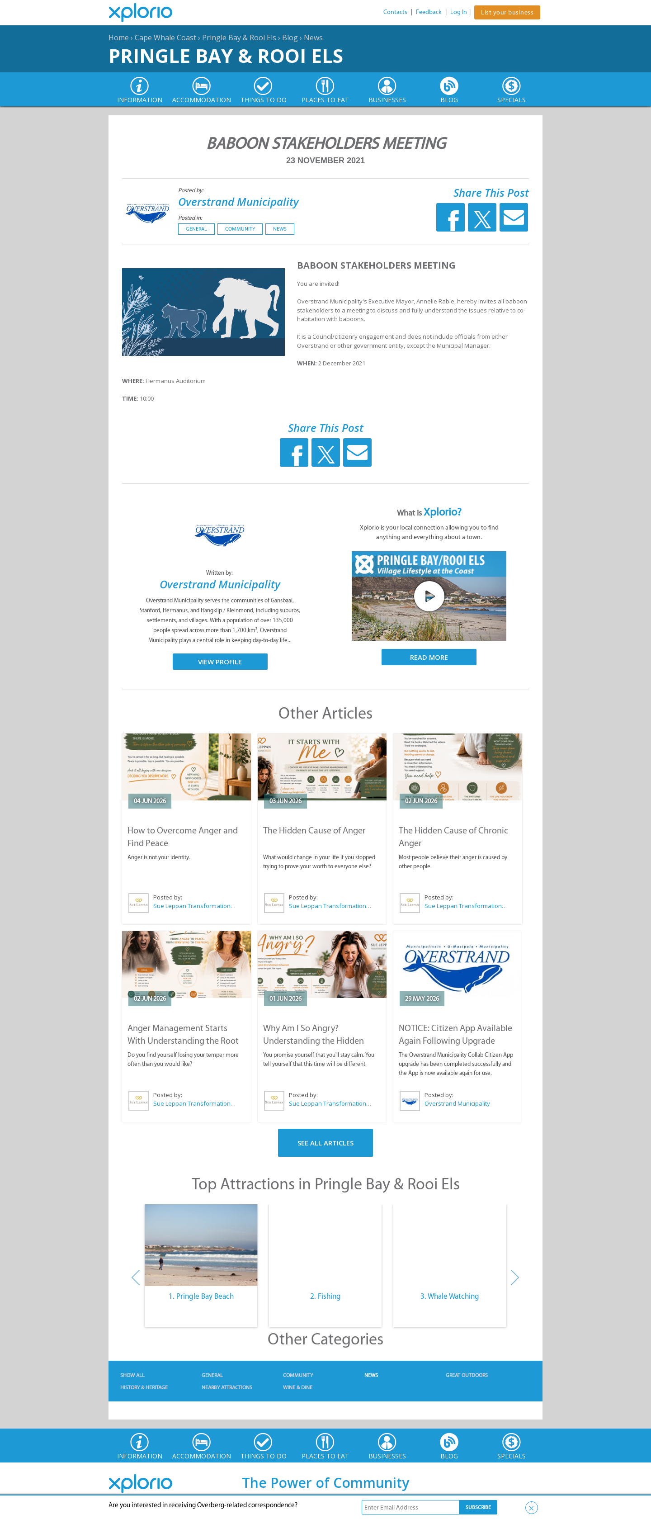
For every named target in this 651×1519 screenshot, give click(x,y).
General (196, 229)
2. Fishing (325, 1296)
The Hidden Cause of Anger (314, 830)
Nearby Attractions (227, 1387)
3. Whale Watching (449, 1296)
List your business (507, 12)
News (313, 38)
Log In (458, 12)
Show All (132, 1375)
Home (118, 38)
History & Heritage (144, 1387)
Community (240, 229)
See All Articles (325, 1142)
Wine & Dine (297, 1387)
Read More (429, 657)
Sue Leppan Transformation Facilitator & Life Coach (194, 906)
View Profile (220, 661)
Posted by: (191, 190)
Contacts (395, 12)
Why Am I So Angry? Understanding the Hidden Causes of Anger (313, 1040)
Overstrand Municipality (238, 201)
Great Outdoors (467, 1375)
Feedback (429, 12)
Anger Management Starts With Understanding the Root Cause (183, 1040)
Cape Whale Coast (165, 38)
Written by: (220, 572)
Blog (290, 38)
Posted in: (190, 217)
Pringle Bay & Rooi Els (239, 38)
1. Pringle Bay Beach (201, 1296)
